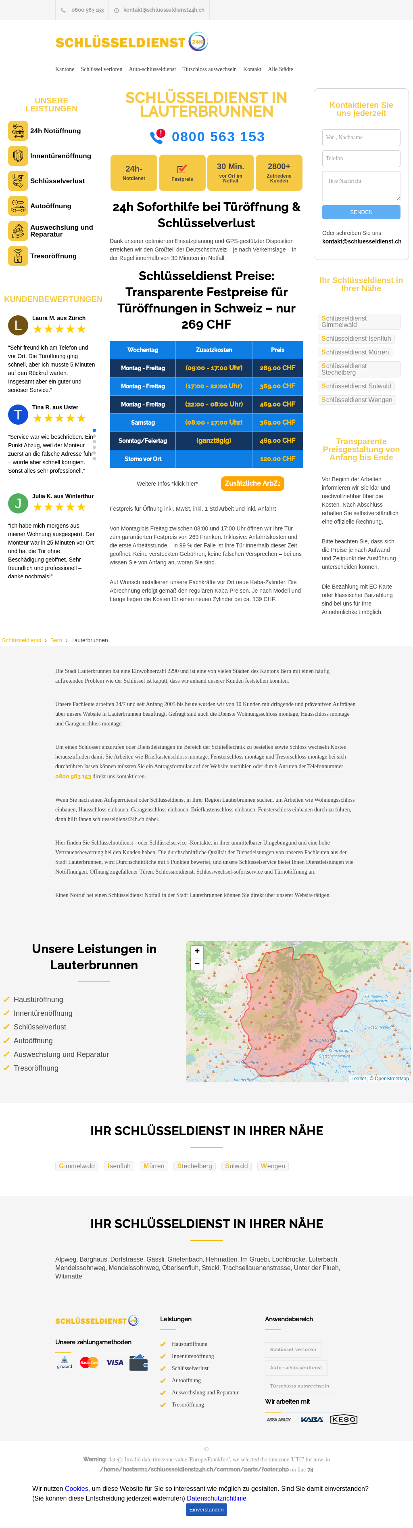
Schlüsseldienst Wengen (356, 399)
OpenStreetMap (392, 1079)
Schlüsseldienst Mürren (355, 352)
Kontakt (252, 69)
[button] (94, 430)
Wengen (273, 1166)
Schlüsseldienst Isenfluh (356, 338)
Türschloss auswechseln (209, 69)
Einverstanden (206, 1510)
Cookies (76, 1488)
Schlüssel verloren (101, 69)
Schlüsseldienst (21, 640)
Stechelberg (194, 1166)
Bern (56, 640)
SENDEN (361, 212)
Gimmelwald (77, 1166)
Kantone (64, 69)
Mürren (154, 1166)
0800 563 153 (87, 10)
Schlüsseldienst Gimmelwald (344, 321)
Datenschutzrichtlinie (216, 1498)
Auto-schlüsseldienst (152, 69)
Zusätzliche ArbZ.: (252, 483)
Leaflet (358, 1079)
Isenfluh (119, 1166)
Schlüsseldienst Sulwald (356, 386)
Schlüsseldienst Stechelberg (344, 369)
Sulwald (236, 1166)
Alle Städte (280, 69)
